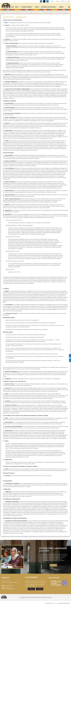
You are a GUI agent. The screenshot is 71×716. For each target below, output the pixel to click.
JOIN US (31, 589)
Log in (52, 1)
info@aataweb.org (10, 588)
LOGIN (39, 589)
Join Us (53, 565)
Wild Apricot (55, 603)
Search (69, 1)
